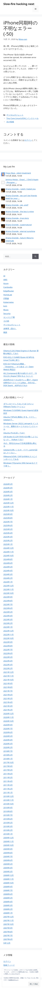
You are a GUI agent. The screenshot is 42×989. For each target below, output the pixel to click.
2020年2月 (8, 747)
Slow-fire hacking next (18, 4)
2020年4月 (8, 740)
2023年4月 (8, 615)
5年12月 (6, 943)
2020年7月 (8, 728)
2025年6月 (8, 525)
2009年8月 (8, 852)
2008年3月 (8, 905)
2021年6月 (8, 694)
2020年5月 (8, 736)
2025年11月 (8, 506)
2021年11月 (8, 676)
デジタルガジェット (15, 115)
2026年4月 (8, 488)
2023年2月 (8, 623)
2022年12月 (8, 631)
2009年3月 (8, 871)
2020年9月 (8, 725)
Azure (6, 283)
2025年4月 (8, 533)
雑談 (5, 332)
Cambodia (7, 287)
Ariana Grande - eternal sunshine (20, 231)
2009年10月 (8, 845)
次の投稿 (10, 121)
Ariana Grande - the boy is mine (20, 211)
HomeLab (7, 294)
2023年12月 (8, 585)
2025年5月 (8, 529)
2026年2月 (8, 495)
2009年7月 (8, 856)
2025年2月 (8, 540)
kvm (5, 306)
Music (6, 309)
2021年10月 (8, 679)
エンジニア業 (9, 317)
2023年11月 (8, 589)
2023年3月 (8, 619)
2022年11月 (8, 634)
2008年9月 (8, 886)
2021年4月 (8, 702)
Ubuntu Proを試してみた (14, 433)
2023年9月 (8, 597)
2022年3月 (8, 664)
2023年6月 (8, 608)
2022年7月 (8, 649)
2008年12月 (8, 875)
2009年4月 (8, 868)
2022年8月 (8, 646)
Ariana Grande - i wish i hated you (21, 189)
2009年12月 (8, 837)
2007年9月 (8, 928)
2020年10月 (8, 721)
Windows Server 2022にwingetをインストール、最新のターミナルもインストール (20, 426)
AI (4, 276)
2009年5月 (8, 864)
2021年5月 (8, 698)
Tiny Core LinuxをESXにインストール (22, 118)
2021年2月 (8, 710)
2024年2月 (8, 578)
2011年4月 (8, 781)
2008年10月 (8, 883)
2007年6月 (8, 939)
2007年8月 (8, 931)
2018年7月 (8, 751)
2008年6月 (8, 894)
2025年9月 (8, 514)
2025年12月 (8, 503)
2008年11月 (8, 879)
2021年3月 (8, 706)
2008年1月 (8, 913)
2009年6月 (8, 860)
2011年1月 (8, 792)
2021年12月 (8, 672)
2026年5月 (8, 484)
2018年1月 (8, 758)
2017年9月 (8, 766)
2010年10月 (8, 804)
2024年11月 (8, 552)
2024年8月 (8, 559)
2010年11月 (8, 800)
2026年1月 (8, 499)
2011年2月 (8, 789)
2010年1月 (8, 834)
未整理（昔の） (10, 328)
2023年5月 (8, 612)
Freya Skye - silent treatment (18, 173)
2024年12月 (8, 548)
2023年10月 (8, 593)
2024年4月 (8, 570)
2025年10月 (8, 510)
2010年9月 (8, 807)
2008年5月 (8, 898)
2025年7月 (8, 521)
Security (7, 313)
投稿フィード (9, 965)
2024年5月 (8, 567)
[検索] (35, 256)
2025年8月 (8, 518)
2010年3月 (8, 826)
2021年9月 (8, 683)
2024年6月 (8, 563)
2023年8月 (8, 600)
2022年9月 (8, 642)
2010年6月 (8, 819)
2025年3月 (8, 536)
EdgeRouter (8, 291)
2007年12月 (8, 916)
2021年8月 (8, 687)
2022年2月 (8, 668)
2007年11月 (8, 920)
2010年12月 (8, 796)
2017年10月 (8, 762)
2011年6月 (8, 773)
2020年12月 (8, 713)
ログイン (28, 140)
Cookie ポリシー (13, 980)
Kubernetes (8, 302)
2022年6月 (8, 653)
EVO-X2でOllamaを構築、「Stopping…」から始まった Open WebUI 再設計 (18, 367)
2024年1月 (8, 582)
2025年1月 (8, 544)
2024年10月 (8, 555)
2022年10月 (8, 638)
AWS (5, 279)
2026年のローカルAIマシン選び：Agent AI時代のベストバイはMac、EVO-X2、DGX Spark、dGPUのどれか (20, 382)
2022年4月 (8, 661)
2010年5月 (8, 822)
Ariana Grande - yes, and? (17, 205)
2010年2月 (8, 830)
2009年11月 (8, 841)
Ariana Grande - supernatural (19, 224)
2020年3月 (8, 743)
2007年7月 (8, 935)
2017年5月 (8, 770)
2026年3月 (8, 491)
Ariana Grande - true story (17, 218)
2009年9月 (8, 849)
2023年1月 (8, 627)
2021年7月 (8, 691)
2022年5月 (8, 657)
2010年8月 (8, 811)
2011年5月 (8, 777)
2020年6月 (8, 732)
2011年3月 (8, 785)
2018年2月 (8, 755)
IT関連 (6, 298)
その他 (6, 321)
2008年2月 (8, 909)
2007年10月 (8, 924)
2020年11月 (8, 717)
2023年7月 (8, 604)
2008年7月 (8, 890)
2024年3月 (8, 574)
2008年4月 (8, 901)
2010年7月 (8, 815)
